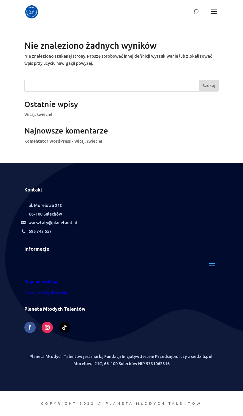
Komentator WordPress (47, 141)
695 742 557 (40, 231)
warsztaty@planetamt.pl (53, 222)
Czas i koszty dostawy (45, 293)
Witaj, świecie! (38, 114)
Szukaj (208, 85)
